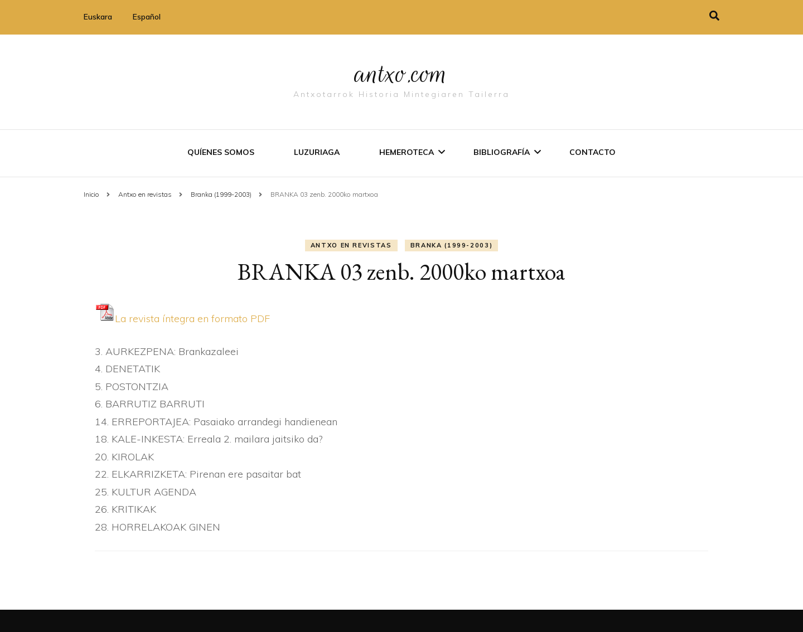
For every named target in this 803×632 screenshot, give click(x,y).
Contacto (592, 152)
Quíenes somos (220, 152)
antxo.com (401, 73)
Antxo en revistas (351, 245)
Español (147, 17)
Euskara (98, 17)
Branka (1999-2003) (451, 245)
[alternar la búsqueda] (714, 16)
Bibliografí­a (501, 152)
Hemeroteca (406, 152)
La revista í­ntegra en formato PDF (182, 318)
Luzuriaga (317, 152)
